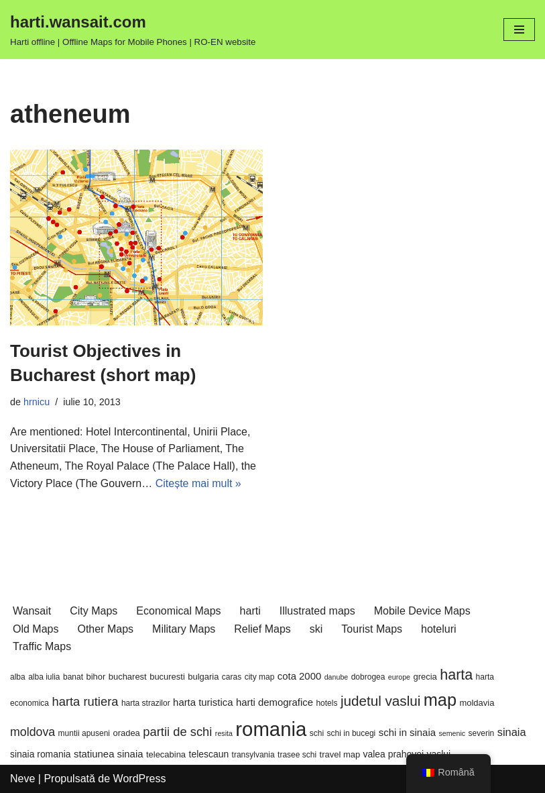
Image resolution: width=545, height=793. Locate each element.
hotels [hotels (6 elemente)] (326, 703)
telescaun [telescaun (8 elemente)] (209, 754)
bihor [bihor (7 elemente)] (95, 677)
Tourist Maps (371, 629)
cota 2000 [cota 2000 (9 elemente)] (299, 676)
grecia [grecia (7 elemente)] (425, 677)
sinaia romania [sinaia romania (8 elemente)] (40, 754)
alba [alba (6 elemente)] (17, 677)
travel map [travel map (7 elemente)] (340, 754)
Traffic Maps (42, 646)
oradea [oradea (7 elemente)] (126, 733)
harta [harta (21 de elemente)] (456, 675)
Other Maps (105, 629)
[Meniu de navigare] (519, 29)
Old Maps (35, 629)
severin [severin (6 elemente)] (482, 733)
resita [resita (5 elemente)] (224, 733)
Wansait (32, 611)
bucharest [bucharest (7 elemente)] (128, 677)
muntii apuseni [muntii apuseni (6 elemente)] (84, 733)
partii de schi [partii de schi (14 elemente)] (177, 732)
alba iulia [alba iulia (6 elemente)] (44, 677)
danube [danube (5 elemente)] (336, 677)
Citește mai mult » (198, 483)
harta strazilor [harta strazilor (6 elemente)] (145, 703)
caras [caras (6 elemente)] (231, 677)
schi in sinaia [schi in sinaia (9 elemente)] (407, 732)
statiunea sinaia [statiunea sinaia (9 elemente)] (108, 754)
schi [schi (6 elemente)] (317, 733)
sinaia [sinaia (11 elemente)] (511, 732)
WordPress (139, 778)
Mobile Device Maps (422, 611)
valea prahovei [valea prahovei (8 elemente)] (393, 754)
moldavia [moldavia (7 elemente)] (476, 703)
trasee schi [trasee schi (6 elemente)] (297, 754)
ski (316, 629)
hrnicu (36, 401)
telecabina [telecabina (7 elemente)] (166, 754)
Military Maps (183, 629)
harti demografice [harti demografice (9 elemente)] (274, 702)
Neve (22, 778)
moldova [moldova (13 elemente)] (32, 732)
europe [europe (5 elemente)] (399, 677)
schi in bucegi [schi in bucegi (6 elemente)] (351, 733)
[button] (136, 237)
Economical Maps (178, 611)
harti (250, 611)
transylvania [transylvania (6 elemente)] (253, 754)
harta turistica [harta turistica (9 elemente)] (203, 702)
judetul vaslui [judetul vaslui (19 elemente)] (380, 700)
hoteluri (438, 629)
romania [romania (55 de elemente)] (270, 729)
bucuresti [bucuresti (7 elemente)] (167, 677)
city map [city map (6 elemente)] (260, 677)
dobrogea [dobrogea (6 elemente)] (368, 677)
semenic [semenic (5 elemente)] (451, 733)
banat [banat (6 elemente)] (73, 677)
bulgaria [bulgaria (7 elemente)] (203, 677)
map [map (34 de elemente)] (440, 699)
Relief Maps (262, 629)
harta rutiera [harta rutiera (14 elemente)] (85, 701)
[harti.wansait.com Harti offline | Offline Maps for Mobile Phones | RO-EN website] (132, 29)
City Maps (93, 611)
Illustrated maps (317, 611)
